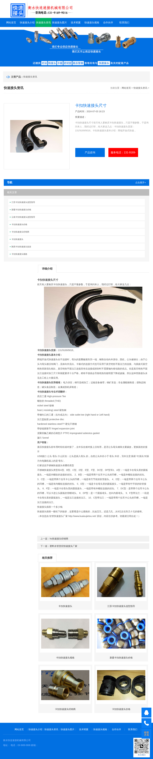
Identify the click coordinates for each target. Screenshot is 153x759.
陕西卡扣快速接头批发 (21, 247)
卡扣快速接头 (17, 239)
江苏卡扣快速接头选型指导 (23, 202)
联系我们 (124, 22)
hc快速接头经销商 (59, 538)
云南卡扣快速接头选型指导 (23, 217)
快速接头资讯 (43, 22)
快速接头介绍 (27, 22)
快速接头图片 (59, 22)
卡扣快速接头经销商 (20, 232)
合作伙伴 (108, 22)
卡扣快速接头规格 (19, 254)
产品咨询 (90, 152)
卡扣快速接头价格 (19, 224)
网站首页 (11, 22)
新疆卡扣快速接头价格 (21, 210)
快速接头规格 (91, 22)
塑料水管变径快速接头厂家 (63, 546)
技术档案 (76, 22)
